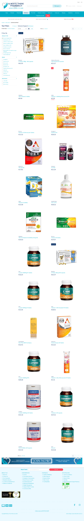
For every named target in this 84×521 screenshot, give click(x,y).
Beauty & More (46, 478)
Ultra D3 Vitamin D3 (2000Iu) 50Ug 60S (28, 237)
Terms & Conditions (67, 474)
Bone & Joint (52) (6, 48)
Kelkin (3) (5, 70)
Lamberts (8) (5, 71)
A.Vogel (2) (5, 59)
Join (81, 2)
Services (77, 12)
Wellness (26, 12)
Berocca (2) (5, 62)
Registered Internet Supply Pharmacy (70, 481)
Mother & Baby (41, 12)
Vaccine (24, 474)
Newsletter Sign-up (6, 479)
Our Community (6, 478)
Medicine (19, 12)
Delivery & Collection (7, 483)
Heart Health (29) (6, 54)
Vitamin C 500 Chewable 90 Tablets (60, 307)
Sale (48, 15)
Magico (70, 513)
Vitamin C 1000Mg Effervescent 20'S (60, 96)
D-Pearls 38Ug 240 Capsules (58, 272)
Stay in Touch (24, 469)
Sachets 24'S (54, 132)
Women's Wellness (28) (8, 43)
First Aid (33, 12)
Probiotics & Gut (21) (7, 46)
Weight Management (27, 485)
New (7, 12)
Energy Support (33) (7, 52)
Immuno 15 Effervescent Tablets (26, 132)
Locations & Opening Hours (8, 481)
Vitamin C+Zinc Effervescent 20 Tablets (61, 377)
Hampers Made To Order (28, 486)
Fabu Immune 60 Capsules (57, 61)
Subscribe (56, 469)
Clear (14, 26)
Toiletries (70, 12)
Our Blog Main (45, 481)
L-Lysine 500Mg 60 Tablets (25, 307)
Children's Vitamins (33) (8, 41)
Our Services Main (26, 488)
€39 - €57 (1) (5, 84)
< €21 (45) (5, 80)
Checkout (79, 6)
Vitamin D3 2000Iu (23, 202)
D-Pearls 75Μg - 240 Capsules (26, 61)
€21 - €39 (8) (5, 82)
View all (45, 28)
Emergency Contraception (28, 478)
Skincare (50, 12)
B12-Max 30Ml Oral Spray (25, 342)
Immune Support (11, 28)
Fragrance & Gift (40, 15)
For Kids (53, 167)
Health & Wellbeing (47, 474)
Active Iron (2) (6, 61)
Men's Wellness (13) (7, 45)
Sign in (78, 2)
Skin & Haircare (46, 476)
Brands (12, 12)
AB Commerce (79, 513)
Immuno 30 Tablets (56, 237)
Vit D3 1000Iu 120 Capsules (25, 448)
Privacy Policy (66, 476)
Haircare (57, 12)
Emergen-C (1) (6, 66)
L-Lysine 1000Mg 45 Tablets (25, 272)
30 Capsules (21, 167)
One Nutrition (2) (6, 75)
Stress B (53, 448)
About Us (4, 474)
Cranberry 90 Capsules (56, 412)
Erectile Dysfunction (27, 481)
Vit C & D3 (53, 202)
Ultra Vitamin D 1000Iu (24, 96)
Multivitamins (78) (6, 39)
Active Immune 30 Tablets (57, 342)
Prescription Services (27, 476)
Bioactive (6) (5, 64)
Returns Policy (66, 478)
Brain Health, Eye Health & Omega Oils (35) (9, 51)
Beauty (63, 12)
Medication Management (28, 483)
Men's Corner (45, 479)
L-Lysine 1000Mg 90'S (24, 377)
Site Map (64, 479)
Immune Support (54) (7, 38)
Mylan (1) (5, 73)
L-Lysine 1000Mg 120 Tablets (26, 412)
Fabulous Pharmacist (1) (8, 68)
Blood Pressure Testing (27, 479)
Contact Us (5, 476)
